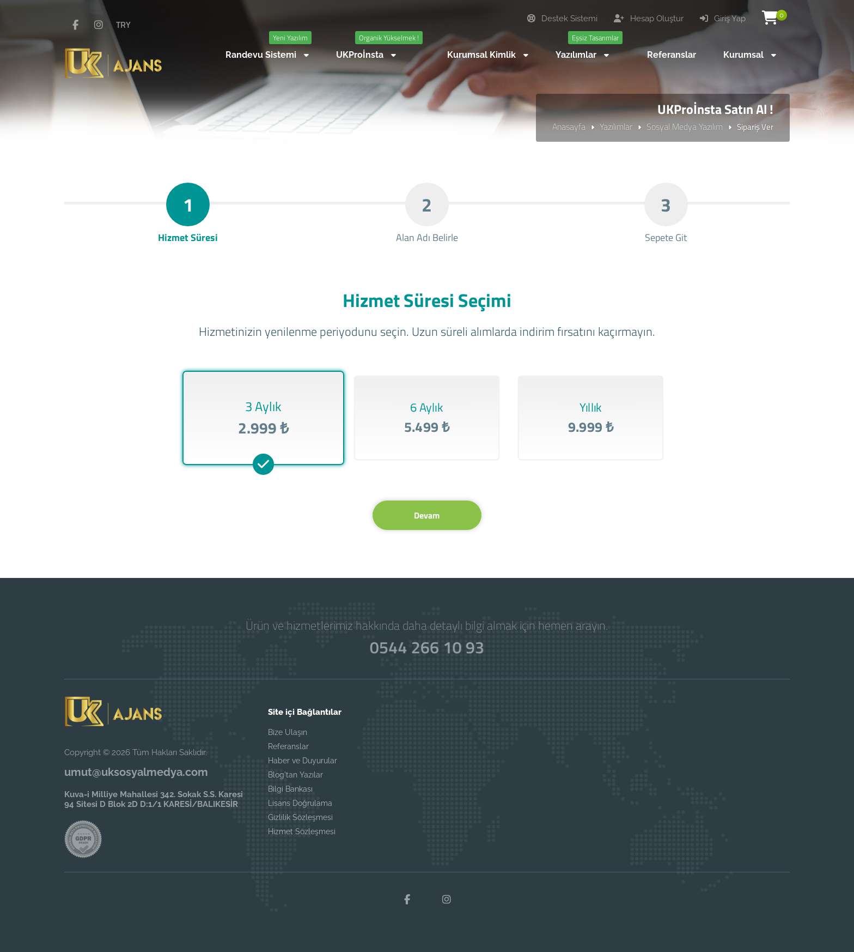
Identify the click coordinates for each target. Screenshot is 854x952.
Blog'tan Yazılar (295, 774)
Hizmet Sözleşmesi (301, 831)
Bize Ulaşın (287, 732)
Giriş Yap (723, 18)
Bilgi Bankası (290, 789)
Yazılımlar (616, 126)
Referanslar (288, 746)
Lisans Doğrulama (300, 803)
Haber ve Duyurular (302, 760)
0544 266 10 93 (427, 647)
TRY (123, 24)
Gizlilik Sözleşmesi (300, 817)
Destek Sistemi (562, 18)
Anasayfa (568, 126)
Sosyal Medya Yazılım (684, 126)
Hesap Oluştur (649, 18)
